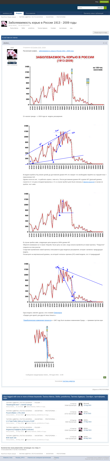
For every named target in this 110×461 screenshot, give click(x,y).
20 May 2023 (87, 430)
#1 (105, 43)
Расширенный (108, 8)
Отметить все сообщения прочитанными (39, 457)
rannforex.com (7, 13)
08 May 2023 (87, 438)
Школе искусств (88, 182)
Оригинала (58, 313)
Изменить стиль (7, 457)
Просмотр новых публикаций (93, 13)
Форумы (19, 13)
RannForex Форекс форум (8, 453)
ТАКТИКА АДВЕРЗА (69, 381)
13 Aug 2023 (87, 405)
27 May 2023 (87, 422)
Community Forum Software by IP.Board (98, 457)
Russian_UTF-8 (20, 457)
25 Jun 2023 (87, 413)
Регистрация (104, 1)
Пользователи (30, 13)
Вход (97, 1)
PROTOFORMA (50, 411)
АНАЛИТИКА (39, 411)
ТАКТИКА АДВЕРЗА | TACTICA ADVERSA (19, 402)
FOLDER (37, 402)
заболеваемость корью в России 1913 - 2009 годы (56, 51)
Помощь (56, 457)
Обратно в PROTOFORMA (100, 389)
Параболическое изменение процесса (37, 320)
